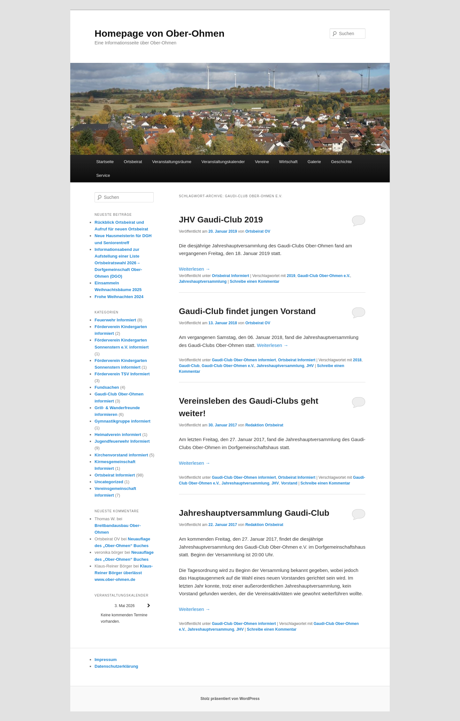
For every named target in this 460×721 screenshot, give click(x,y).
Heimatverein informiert (118, 434)
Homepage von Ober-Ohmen (160, 33)
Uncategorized (109, 481)
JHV (310, 366)
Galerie (314, 161)
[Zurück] (101, 605)
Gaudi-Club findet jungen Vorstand (247, 311)
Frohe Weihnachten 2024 (119, 296)
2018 (357, 360)
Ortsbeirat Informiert (230, 276)
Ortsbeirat (133, 161)
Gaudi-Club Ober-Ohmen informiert (244, 360)
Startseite (105, 161)
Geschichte (341, 161)
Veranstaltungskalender (223, 161)
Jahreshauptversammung (211, 629)
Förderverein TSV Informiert (122, 374)
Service (103, 175)
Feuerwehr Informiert (115, 320)
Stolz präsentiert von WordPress (229, 698)
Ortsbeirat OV (257, 231)
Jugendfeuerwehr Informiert (122, 441)
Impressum (106, 659)
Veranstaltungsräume (171, 161)
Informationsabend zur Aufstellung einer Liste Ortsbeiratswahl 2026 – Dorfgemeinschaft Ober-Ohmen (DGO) (118, 263)
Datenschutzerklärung (116, 666)
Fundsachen (107, 387)
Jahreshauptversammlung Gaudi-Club (254, 513)
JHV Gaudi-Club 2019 (221, 219)
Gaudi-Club (189, 366)
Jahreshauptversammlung (202, 281)
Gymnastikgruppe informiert (122, 421)
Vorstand (289, 483)
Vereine (262, 161)
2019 (291, 276)
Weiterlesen (194, 269)
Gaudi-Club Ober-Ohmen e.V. (323, 276)
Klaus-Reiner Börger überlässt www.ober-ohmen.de (124, 573)
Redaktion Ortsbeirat (264, 425)
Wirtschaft (288, 161)
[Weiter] (148, 605)
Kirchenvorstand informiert (121, 455)
